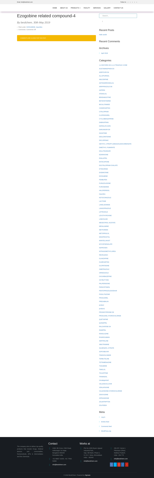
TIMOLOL (102, 369)
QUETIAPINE (103, 319)
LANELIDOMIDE (104, 205)
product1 (102, 308)
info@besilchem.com (59, 464)
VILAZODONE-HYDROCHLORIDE (110, 391)
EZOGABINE (31, 27)
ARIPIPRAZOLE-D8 (105, 86)
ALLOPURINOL (104, 76)
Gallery (107, 8)
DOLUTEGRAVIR (105, 151)
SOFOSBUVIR (104, 351)
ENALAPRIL (103, 158)
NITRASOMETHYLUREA (107, 251)
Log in (103, 417)
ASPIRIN (102, 90)
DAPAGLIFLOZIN (105, 126)
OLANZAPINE (103, 258)
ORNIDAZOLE (104, 273)
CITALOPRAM (104, 111)
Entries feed (105, 422)
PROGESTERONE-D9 (106, 312)
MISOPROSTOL (104, 237)
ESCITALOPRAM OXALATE (108, 165)
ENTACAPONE (104, 162)
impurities (39, 27)
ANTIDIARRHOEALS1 (106, 83)
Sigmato (87, 475)
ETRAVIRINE (103, 169)
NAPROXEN (103, 248)
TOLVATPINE (103, 373)
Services (97, 8)
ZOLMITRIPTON (104, 402)
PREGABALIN (103, 301)
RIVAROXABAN (104, 337)
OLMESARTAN (104, 262)
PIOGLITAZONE (104, 294)
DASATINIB (103, 133)
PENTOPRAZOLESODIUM (108, 291)
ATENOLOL (103, 94)
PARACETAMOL (104, 287)
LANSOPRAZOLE (105, 208)
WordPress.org (106, 431)
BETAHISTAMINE (105, 101)
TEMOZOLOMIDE (105, 355)
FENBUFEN (103, 180)
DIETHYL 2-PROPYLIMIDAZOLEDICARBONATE (115, 144)
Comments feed (106, 426)
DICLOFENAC (104, 140)
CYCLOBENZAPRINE (106, 119)
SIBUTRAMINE (104, 344)
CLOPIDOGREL (104, 115)
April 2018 (104, 53)
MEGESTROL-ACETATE (107, 223)
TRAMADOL (103, 377)
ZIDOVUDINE (103, 394)
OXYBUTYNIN (104, 280)
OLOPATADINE (104, 265)
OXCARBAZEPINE (105, 276)
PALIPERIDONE (104, 283)
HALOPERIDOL (104, 190)
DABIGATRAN (104, 122)
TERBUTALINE (104, 359)
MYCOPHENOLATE (105, 244)
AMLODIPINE (103, 79)
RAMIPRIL (102, 330)
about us (64, 8)
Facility (87, 8)
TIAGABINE (103, 366)
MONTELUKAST (104, 240)
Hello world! (103, 34)
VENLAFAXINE (104, 387)
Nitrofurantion (103, 255)
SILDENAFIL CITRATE (106, 348)
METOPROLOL (104, 233)
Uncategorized (104, 380)
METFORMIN (103, 230)
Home (55, 8)
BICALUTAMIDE (104, 104)
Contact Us (118, 8)
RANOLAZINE (103, 334)
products (75, 8)
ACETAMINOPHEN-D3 (106, 69)
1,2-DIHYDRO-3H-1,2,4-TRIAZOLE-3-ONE (113, 65)
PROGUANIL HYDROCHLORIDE (110, 316)
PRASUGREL (103, 298)
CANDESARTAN (104, 108)
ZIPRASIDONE (104, 398)
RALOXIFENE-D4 (105, 326)
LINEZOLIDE (103, 219)
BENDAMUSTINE (105, 97)
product (101, 305)
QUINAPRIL (103, 323)
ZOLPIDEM (103, 405)
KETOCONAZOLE (105, 197)
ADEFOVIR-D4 (104, 72)
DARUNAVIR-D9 (104, 129)
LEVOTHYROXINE (105, 215)
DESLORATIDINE (105, 137)
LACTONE (102, 201)
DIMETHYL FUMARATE (107, 147)
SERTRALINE (103, 341)
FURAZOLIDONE (105, 183)
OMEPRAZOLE (104, 269)
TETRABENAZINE (105, 362)
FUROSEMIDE (104, 187)
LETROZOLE (103, 212)
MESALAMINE (104, 226)
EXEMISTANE (103, 172)
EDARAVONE (103, 154)
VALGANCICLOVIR (105, 384)
